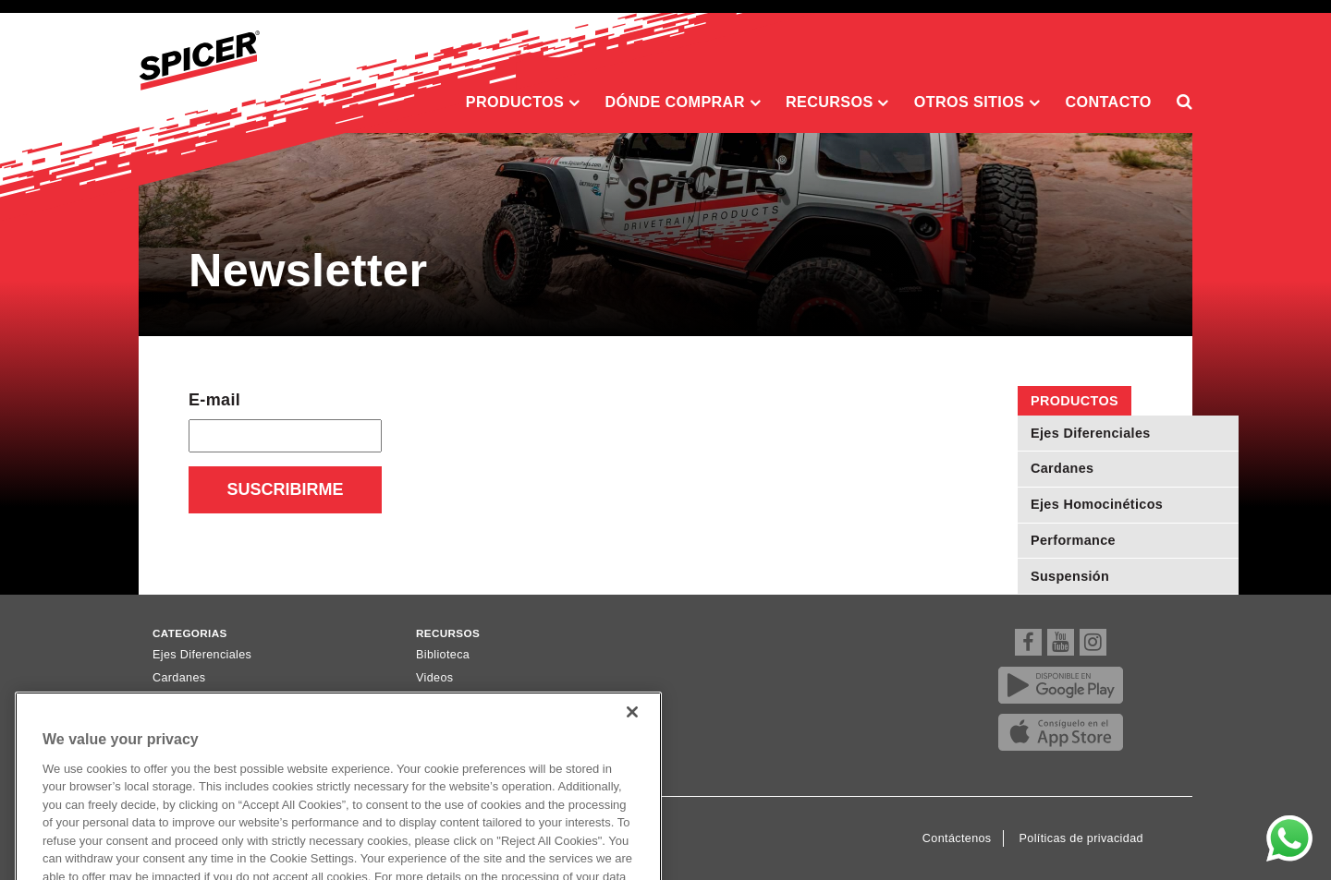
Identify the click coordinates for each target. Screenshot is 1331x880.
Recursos (837, 102)
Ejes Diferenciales (1091, 433)
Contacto (1109, 101)
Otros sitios (977, 102)
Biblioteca (443, 654)
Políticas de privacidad (1081, 838)
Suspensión (1070, 576)
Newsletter (445, 700)
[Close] (632, 729)
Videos (434, 677)
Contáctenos (957, 838)
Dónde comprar (682, 102)
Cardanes (1062, 468)
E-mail (214, 400)
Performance (1073, 540)
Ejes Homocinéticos (1097, 504)
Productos (523, 102)
